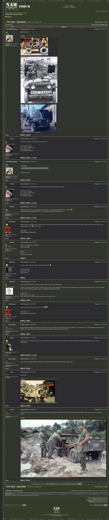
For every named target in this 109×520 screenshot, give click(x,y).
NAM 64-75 (56, 511)
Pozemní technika (17, 14)
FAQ (66, 5)
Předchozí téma (95, 24)
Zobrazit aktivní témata (22, 13)
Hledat (71, 5)
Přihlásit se (66, 7)
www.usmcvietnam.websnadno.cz (28, 232)
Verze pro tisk (9, 24)
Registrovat (72, 7)
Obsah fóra (9, 14)
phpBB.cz (60, 515)
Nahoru (7, 135)
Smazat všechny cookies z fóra (77, 490)
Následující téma (103, 24)
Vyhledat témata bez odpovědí (11, 13)
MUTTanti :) (8, 16)
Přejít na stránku (99, 22)
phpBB (50, 514)
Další (106, 22)
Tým (86, 490)
